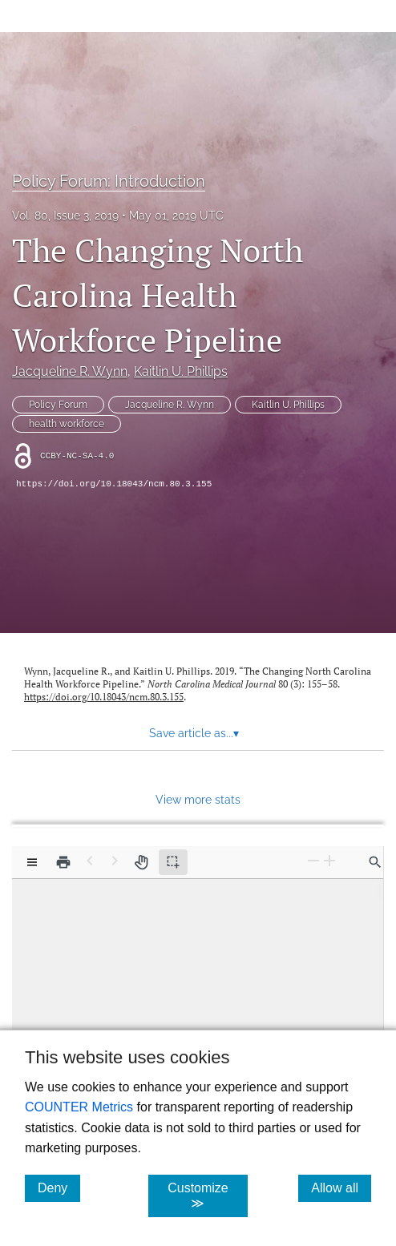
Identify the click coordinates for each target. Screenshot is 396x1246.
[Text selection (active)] (173, 862)
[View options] (32, 862)
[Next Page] (114, 861)
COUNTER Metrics (79, 1107)
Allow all (341, 1187)
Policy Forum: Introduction (108, 181)
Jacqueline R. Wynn (69, 371)
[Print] (63, 862)
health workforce (66, 423)
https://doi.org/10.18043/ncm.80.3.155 (114, 484)
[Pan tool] (141, 862)
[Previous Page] (89, 861)
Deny (59, 1187)
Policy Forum (58, 404)
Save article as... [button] (194, 733)
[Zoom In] (329, 861)
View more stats (198, 799)
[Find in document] (375, 862)
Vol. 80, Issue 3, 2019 (65, 215)
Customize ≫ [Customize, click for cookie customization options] (208, 1195)
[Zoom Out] (313, 861)
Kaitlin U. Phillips (181, 371)
